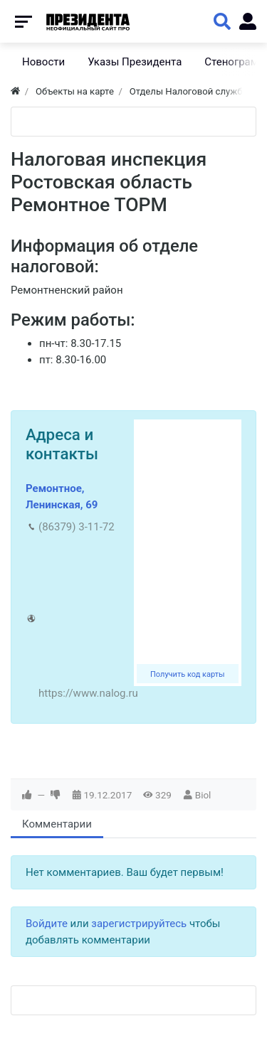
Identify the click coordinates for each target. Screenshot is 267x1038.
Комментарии (57, 824)
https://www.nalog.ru (88, 693)
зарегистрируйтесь (139, 923)
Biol (203, 795)
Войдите (47, 923)
